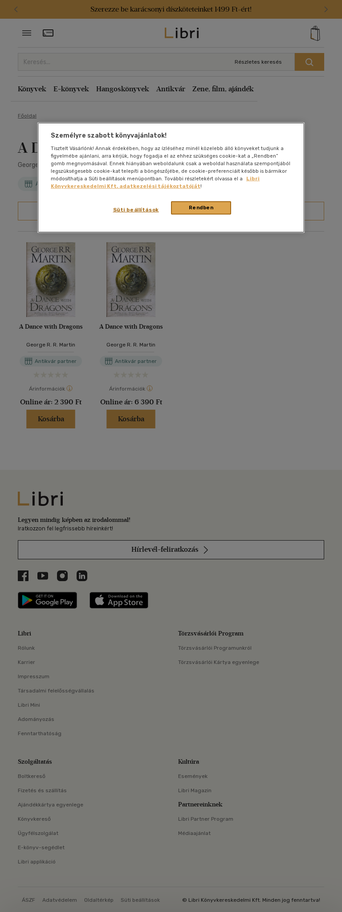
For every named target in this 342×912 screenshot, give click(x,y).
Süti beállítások (136, 210)
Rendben (201, 207)
